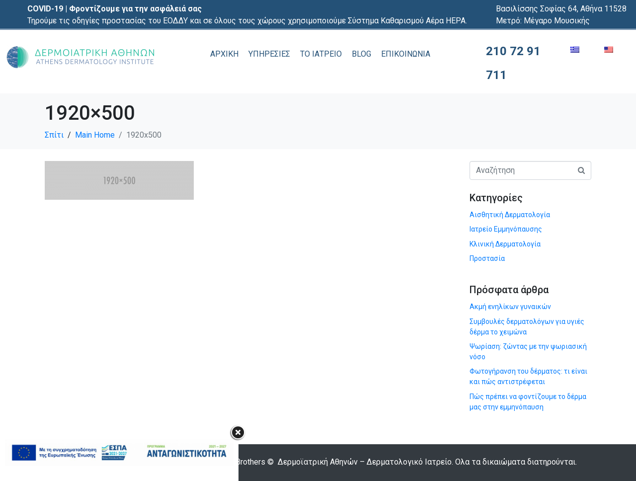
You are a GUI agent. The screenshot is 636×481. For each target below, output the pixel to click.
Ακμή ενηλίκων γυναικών (510, 307)
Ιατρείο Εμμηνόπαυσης (506, 229)
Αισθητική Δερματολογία (510, 215)
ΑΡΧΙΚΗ (224, 54)
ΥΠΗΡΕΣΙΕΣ (269, 54)
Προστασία (487, 258)
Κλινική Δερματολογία (505, 244)
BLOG (361, 54)
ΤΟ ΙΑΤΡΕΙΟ (321, 54)
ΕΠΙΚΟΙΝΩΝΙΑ (405, 54)
